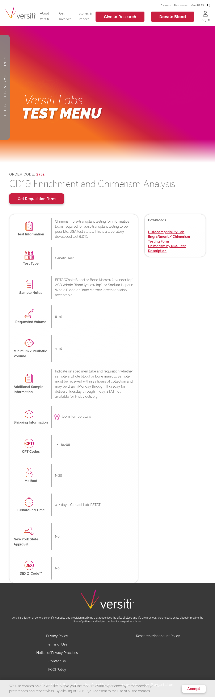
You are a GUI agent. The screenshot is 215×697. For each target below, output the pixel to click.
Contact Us (57, 661)
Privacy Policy (57, 636)
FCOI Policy (57, 670)
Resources (180, 5)
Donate (172, 16)
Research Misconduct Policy (158, 636)
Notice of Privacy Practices (57, 653)
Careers (166, 5)
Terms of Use (57, 644)
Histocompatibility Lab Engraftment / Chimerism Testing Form (169, 236)
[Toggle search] (208, 5)
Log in (205, 20)
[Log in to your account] (205, 14)
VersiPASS (197, 5)
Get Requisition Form (37, 199)
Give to (120, 16)
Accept (193, 688)
